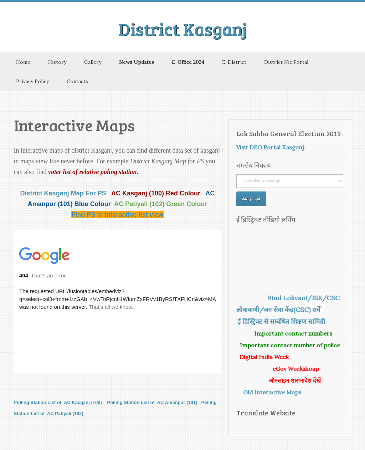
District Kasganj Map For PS (63, 193)
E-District (234, 62)
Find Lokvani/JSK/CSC (301, 298)
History (57, 62)
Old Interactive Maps (275, 392)
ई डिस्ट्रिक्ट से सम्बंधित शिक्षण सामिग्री (284, 321)
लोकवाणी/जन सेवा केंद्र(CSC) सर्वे (281, 310)
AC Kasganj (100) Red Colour (156, 193)
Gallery (92, 62)
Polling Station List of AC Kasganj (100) (58, 402)
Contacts (77, 81)
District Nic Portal (286, 62)
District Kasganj (182, 28)
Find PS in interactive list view (117, 214)
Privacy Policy (32, 81)
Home (23, 62)
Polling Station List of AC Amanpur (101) (152, 402)
